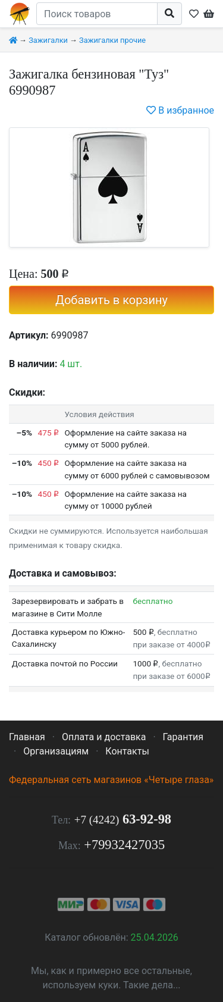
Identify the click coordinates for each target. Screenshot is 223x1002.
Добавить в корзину (111, 300)
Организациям (56, 751)
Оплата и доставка (104, 737)
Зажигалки (48, 40)
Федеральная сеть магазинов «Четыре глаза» (111, 779)
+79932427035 (124, 844)
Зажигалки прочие (112, 40)
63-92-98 (122, 819)
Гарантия (183, 737)
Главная (27, 737)
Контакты (127, 751)
